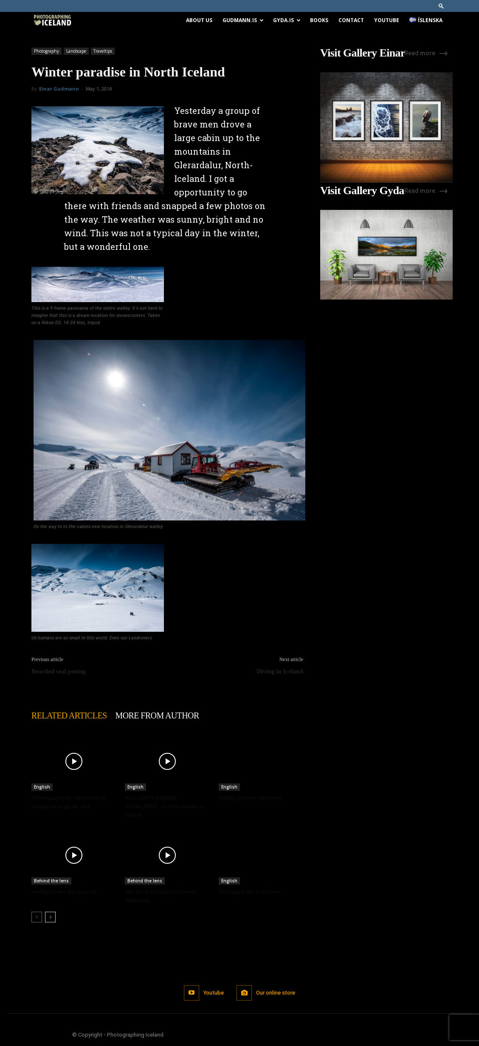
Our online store (275, 993)
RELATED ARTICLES (69, 715)
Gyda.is (287, 20)
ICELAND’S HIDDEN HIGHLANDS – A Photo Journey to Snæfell (165, 806)
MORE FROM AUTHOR (157, 715)
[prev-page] (36, 917)
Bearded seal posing (58, 671)
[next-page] (50, 917)
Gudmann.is (243, 20)
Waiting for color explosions (250, 797)
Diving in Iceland (279, 671)
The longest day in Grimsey (249, 891)
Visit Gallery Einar (362, 53)
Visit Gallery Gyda (362, 190)
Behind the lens (51, 881)
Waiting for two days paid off (63, 891)
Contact (351, 20)
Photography (46, 51)
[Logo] (52, 20)
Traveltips (102, 51)
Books (319, 20)
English (42, 787)
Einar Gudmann (59, 88)
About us (199, 20)
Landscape (76, 51)
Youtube (386, 20)
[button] (441, 6)
